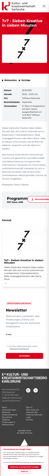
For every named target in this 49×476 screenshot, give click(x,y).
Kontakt (29, 420)
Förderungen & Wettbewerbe (8, 423)
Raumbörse (7, 417)
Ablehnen (24, 471)
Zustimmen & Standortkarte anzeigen (24, 467)
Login (28, 417)
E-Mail (8, 334)
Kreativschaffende (9, 415)
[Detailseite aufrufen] (24, 256)
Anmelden (24, 356)
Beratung (6, 412)
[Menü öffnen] (44, 6)
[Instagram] (28, 393)
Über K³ (29, 407)
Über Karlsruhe (32, 410)
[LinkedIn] (35, 393)
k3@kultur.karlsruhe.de (12, 398)
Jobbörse (6, 420)
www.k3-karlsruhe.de (11, 401)
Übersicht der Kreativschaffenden (34, 413)
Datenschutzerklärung (19, 349)
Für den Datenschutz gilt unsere (23, 347)
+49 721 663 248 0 (11, 395)
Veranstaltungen (9, 410)
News (4, 407)
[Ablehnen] (45, 449)
